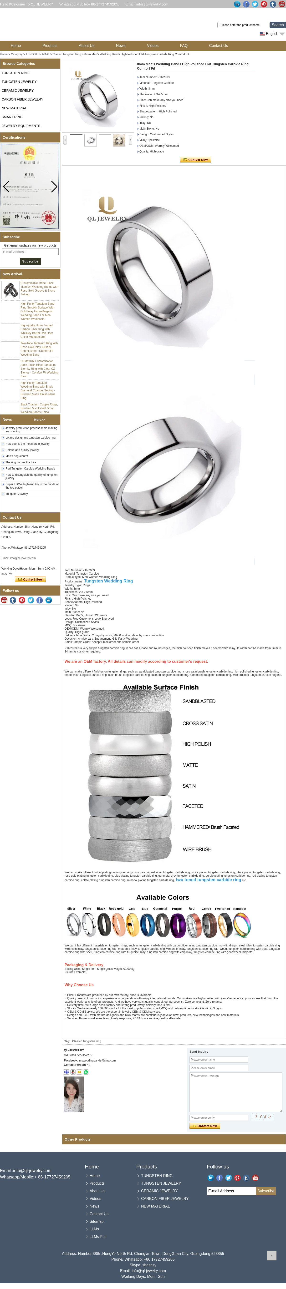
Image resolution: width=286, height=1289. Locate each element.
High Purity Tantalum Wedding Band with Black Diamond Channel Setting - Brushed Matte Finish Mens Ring (37, 391)
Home (16, 46)
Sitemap (97, 1221)
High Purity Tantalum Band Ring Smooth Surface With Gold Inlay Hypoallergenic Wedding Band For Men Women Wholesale (37, 312)
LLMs (94, 1229)
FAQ (184, 46)
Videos (153, 46)
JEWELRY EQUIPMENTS (21, 126)
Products (49, 46)
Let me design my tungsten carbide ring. (30, 437)
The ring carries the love (20, 462)
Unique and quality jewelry (22, 450)
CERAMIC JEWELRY (18, 90)
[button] (54, 186)
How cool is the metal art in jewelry (27, 443)
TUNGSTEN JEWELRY (19, 82)
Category (17, 54)
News (121, 46)
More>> (39, 419)
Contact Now (30, 579)
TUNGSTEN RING (37, 54)
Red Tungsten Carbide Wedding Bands (30, 468)
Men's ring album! (16, 456)
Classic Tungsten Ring (67, 54)
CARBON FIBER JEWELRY (22, 99)
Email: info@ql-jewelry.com (18, 558)
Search (278, 25)
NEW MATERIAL (14, 108)
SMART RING (12, 117)
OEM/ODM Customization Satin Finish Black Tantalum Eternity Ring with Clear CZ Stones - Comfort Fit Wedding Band (39, 369)
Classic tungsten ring (86, 1041)
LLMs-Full (98, 1237)
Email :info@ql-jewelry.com (146, 4)
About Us (87, 46)
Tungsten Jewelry (16, 493)
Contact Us (218, 46)
